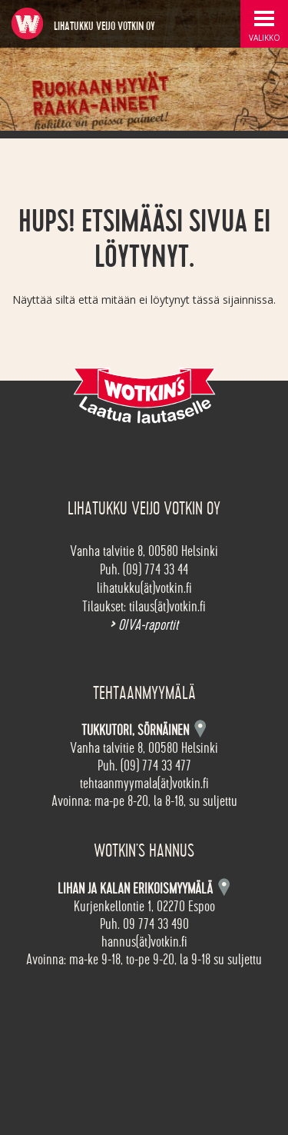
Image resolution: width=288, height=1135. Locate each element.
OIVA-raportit (144, 625)
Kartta (224, 887)
